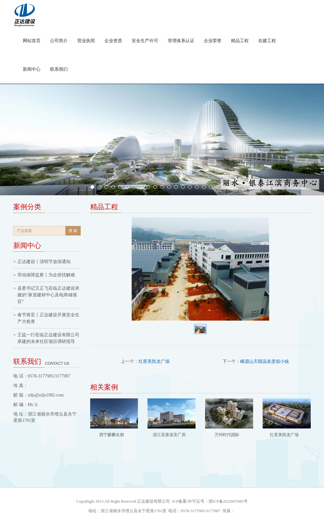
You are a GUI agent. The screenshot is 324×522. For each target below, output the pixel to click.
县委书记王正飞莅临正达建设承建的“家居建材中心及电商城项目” (48, 295)
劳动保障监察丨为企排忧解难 (46, 275)
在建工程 (267, 40)
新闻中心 (31, 69)
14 (183, 187)
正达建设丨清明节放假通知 (44, 261)
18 (211, 187)
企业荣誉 (212, 40)
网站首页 (31, 40)
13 (176, 187)
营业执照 (86, 40)
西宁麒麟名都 (111, 434)
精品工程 (240, 40)
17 (204, 187)
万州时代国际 (227, 434)
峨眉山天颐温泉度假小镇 (264, 361)
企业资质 (113, 40)
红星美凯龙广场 (154, 361)
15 (190, 187)
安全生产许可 (145, 40)
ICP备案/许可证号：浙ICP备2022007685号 (209, 501)
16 (197, 187)
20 (225, 187)
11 (162, 187)
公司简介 (59, 40)
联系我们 (59, 69)
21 (232, 187)
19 (218, 187)
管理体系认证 (181, 40)
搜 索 (73, 231)
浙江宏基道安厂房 (169, 434)
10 (155, 187)
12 (169, 187)
